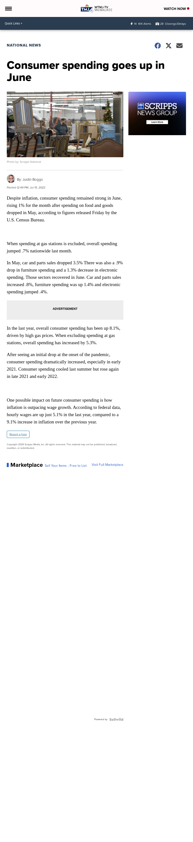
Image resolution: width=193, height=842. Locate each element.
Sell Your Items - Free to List (66, 466)
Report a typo (18, 434)
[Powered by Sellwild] (116, 719)
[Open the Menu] (8, 8)
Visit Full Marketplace (107, 465)
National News (24, 45)
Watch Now (176, 8)
